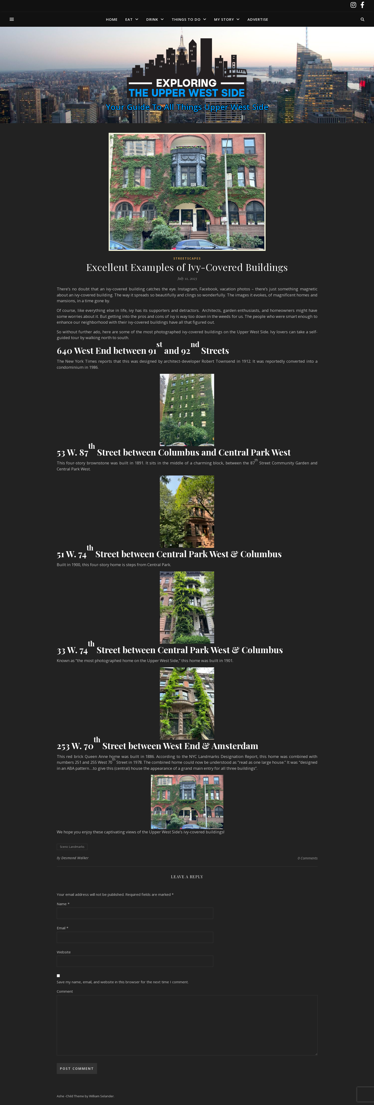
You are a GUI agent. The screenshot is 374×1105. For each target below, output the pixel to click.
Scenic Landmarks (72, 847)
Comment (65, 991)
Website (64, 952)
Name (63, 903)
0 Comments (308, 858)
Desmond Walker (75, 858)
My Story (224, 19)
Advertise (257, 19)
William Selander (101, 1096)
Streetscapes (187, 258)
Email (62, 927)
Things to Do (186, 19)
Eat (129, 19)
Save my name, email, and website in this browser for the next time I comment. (123, 981)
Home (112, 19)
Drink (152, 19)
